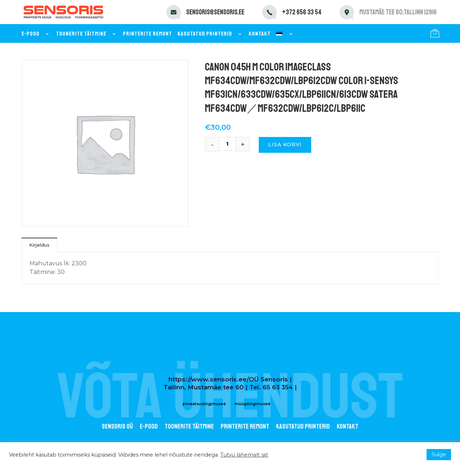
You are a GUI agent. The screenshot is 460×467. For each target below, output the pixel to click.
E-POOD (149, 426)
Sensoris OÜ (117, 426)
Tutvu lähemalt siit (244, 455)
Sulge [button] (439, 454)
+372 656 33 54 (302, 12)
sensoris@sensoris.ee (215, 12)
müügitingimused (252, 404)
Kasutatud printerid (210, 33)
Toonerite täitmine (87, 33)
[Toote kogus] (230, 144)
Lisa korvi (285, 144)
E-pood (36, 33)
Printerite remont (147, 33)
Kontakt (260, 33)
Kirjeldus (39, 245)
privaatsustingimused (204, 404)
